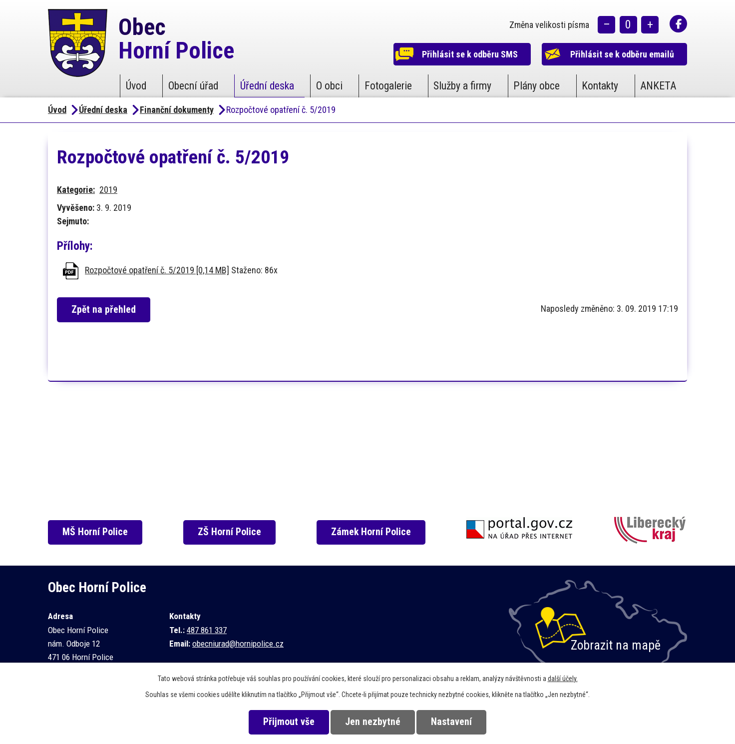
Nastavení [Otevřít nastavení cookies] (451, 722)
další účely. (563, 679)
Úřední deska (267, 85)
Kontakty (600, 85)
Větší (650, 25)
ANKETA (658, 85)
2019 (108, 189)
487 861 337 (207, 630)
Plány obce (536, 85)
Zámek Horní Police (371, 532)
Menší (606, 25)
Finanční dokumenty (177, 109)
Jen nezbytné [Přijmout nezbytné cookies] (372, 722)
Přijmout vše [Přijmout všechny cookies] (288, 722)
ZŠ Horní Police (230, 532)
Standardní (628, 25)
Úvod (136, 85)
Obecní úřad (193, 85)
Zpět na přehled (104, 309)
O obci (329, 85)
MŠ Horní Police (95, 532)
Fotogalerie (388, 85)
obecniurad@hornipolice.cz (238, 644)
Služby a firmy (462, 85)
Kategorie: (76, 189)
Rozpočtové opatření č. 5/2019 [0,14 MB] (157, 270)
